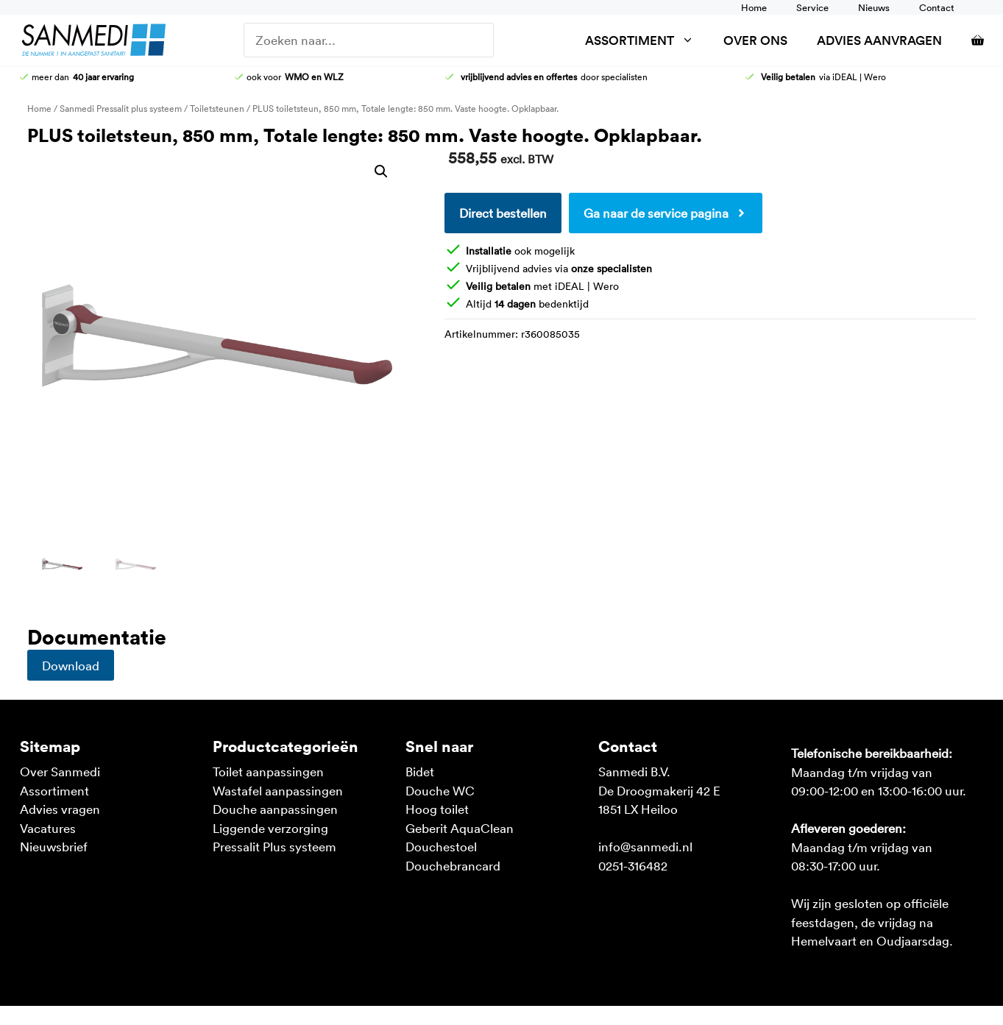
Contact (936, 7)
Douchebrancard (452, 865)
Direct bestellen (503, 213)
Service (812, 7)
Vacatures (48, 828)
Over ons (755, 40)
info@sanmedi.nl (645, 846)
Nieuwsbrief (54, 846)
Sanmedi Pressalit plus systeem (121, 108)
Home (754, 7)
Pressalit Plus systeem (274, 846)
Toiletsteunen (217, 108)
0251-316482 (632, 865)
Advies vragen (60, 809)
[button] (381, 171)
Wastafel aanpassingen (278, 790)
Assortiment (647, 40)
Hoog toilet (437, 809)
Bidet (419, 771)
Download (70, 665)
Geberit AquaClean (459, 828)
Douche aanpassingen (275, 809)
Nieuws (874, 7)
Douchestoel (441, 846)
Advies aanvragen (879, 40)
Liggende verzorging (270, 828)
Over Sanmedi (60, 771)
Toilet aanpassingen (268, 771)
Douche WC (440, 790)
